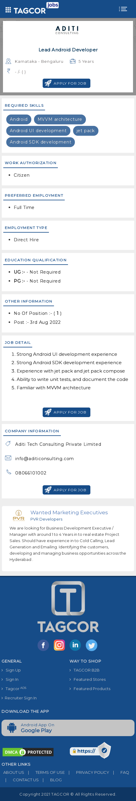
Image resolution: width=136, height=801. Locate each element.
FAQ (119, 772)
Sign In (9, 679)
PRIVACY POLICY (87, 772)
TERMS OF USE (44, 772)
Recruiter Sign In (19, 697)
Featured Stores (87, 679)
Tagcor (13, 688)
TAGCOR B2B (84, 670)
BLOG (50, 779)
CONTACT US (20, 779)
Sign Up (11, 670)
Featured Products (89, 688)
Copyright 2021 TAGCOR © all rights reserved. (67, 794)
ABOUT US (12, 772)
